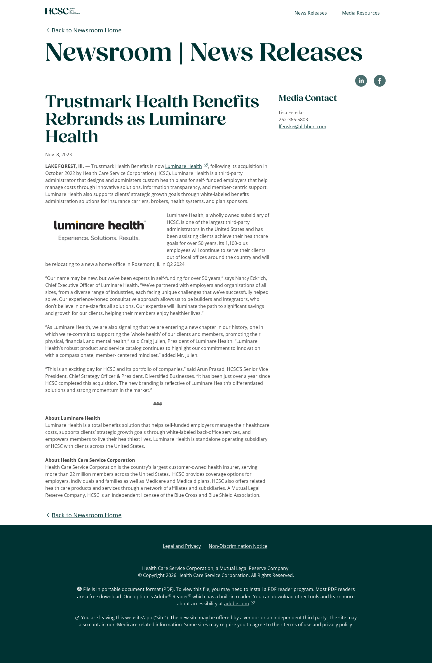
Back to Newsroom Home (86, 30)
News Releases (311, 13)
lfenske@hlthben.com (302, 126)
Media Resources (361, 13)
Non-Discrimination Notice (238, 546)
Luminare (186, 166)
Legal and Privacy (182, 546)
